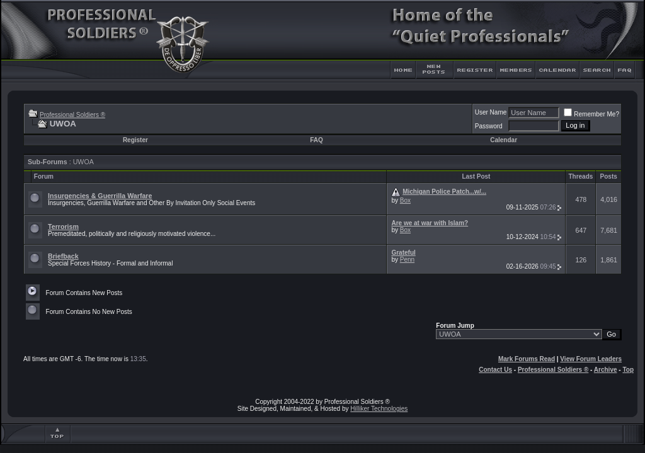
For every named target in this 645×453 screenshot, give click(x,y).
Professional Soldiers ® (72, 114)
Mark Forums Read (526, 358)
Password (489, 126)
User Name (491, 112)
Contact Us (495, 369)
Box (405, 200)
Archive (605, 369)
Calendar (503, 140)
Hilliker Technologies (379, 408)
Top (628, 369)
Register (135, 140)
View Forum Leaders (591, 358)
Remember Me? (591, 114)
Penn (407, 259)
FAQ (316, 140)
